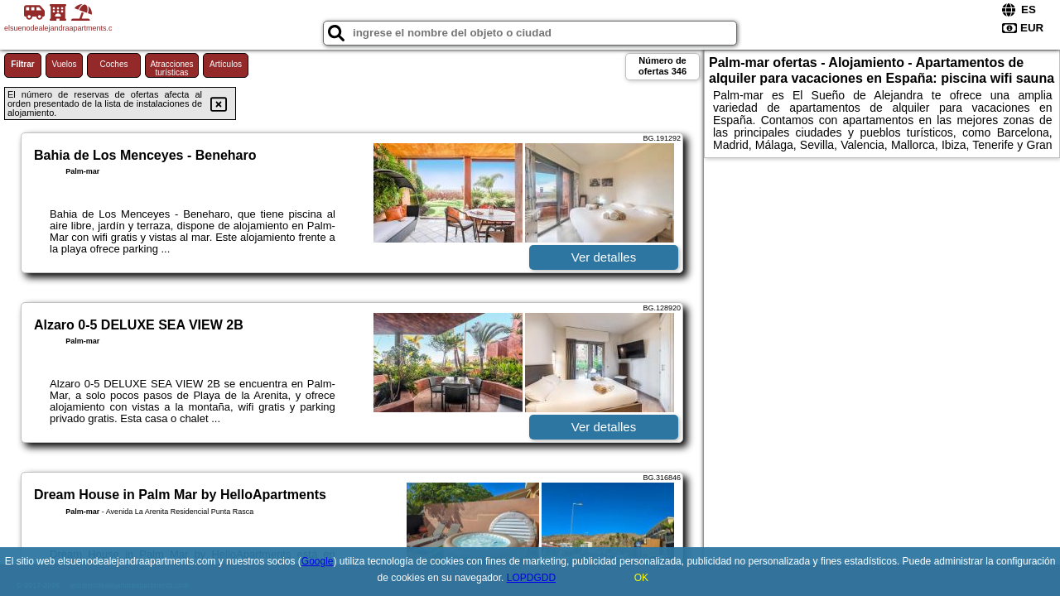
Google (317, 561)
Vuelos (63, 64)
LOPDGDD (531, 578)
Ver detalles (603, 257)
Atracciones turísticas (171, 68)
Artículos (226, 64)
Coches (114, 64)
